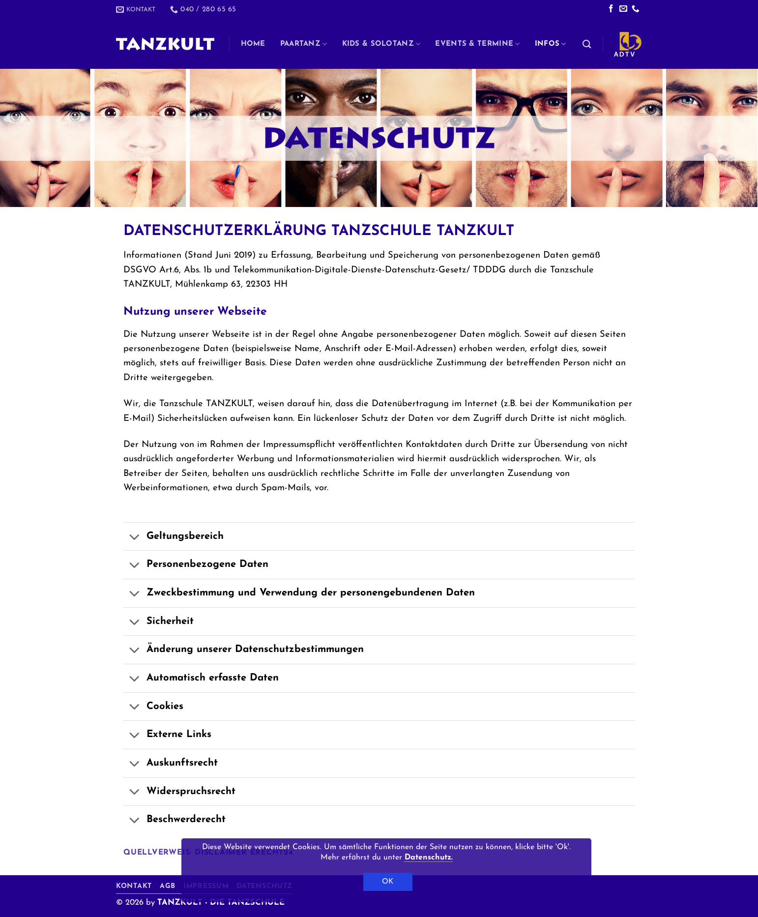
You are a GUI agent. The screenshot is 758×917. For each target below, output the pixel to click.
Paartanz (303, 44)
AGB (167, 886)
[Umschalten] (134, 538)
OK (388, 882)
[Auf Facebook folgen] (611, 9)
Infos (550, 44)
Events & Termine (477, 44)
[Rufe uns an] (636, 9)
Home (253, 44)
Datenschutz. (429, 857)
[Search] (587, 44)
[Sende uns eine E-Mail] (623, 9)
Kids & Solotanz (381, 44)
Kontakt (134, 886)
